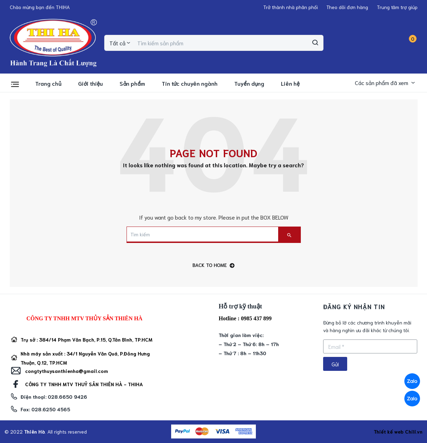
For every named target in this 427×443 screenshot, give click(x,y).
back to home (213, 265)
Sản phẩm (132, 83)
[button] (40, 7)
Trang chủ (48, 83)
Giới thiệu (90, 83)
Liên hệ (290, 83)
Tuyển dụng (249, 83)
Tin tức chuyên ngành (190, 83)
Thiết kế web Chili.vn (398, 431)
